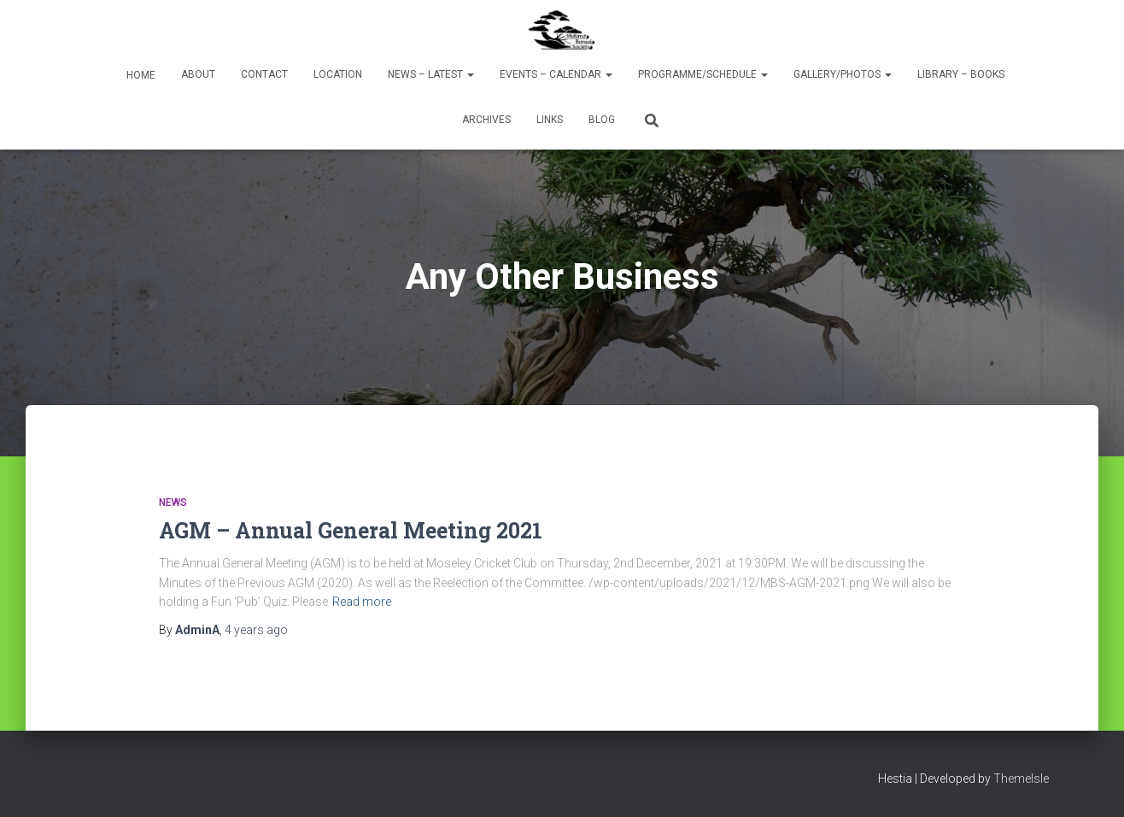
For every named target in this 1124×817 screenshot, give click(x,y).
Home (139, 75)
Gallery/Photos (842, 74)
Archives (486, 120)
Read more (361, 601)
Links (549, 120)
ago (256, 630)
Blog (601, 120)
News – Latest (431, 74)
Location (337, 74)
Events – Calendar (556, 74)
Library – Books (960, 74)
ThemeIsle (1021, 778)
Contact (264, 74)
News (173, 502)
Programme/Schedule (703, 74)
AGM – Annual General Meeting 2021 (350, 530)
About (198, 74)
